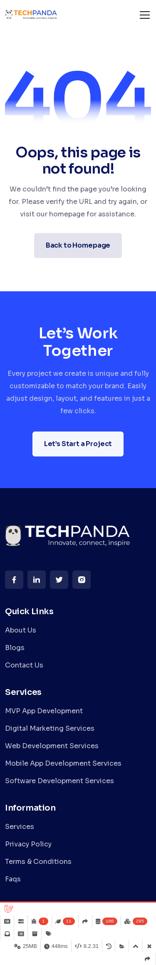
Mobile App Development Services (63, 763)
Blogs (15, 647)
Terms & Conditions (38, 861)
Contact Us (24, 665)
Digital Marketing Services (49, 728)
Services (19, 826)
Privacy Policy (28, 844)
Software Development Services (59, 780)
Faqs (13, 879)
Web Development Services (52, 746)
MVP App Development (44, 711)
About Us (20, 630)
